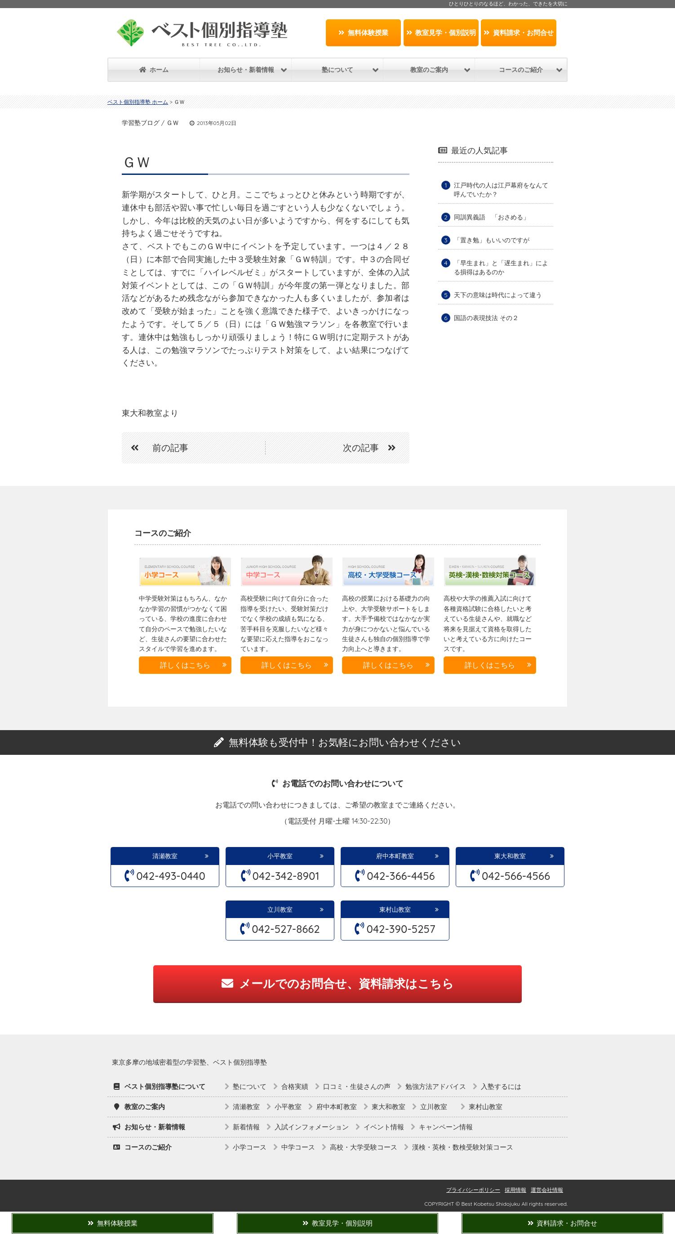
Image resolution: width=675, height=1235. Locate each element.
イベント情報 (384, 1127)
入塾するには (501, 1086)
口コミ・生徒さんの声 (357, 1086)
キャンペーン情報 (446, 1127)
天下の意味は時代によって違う (498, 295)
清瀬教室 (165, 856)
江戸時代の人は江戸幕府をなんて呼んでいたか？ (501, 189)
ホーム (154, 70)
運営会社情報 (547, 1189)
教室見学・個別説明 (441, 32)
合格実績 (294, 1086)
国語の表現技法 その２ (486, 318)
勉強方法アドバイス (435, 1086)
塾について (249, 1086)
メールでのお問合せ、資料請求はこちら (338, 983)
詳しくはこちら (185, 664)
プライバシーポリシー (473, 1189)
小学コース (249, 1147)
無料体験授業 (363, 32)
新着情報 (246, 1127)
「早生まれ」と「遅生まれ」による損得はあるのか (501, 267)
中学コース (298, 1147)
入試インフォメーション (312, 1127)
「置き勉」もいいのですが (491, 240)
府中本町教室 (395, 856)
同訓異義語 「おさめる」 (491, 217)
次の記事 (374, 447)
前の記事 (155, 447)
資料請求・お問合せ (519, 32)
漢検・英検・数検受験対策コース (462, 1147)
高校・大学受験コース (363, 1147)
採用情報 (515, 1189)
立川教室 (283, 909)
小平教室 (280, 856)
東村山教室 (395, 909)
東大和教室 (510, 856)
